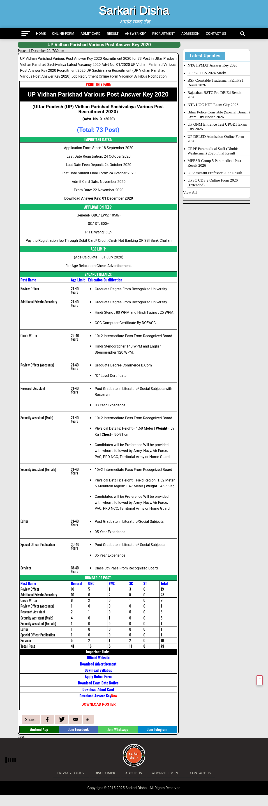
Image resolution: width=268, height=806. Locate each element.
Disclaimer (105, 773)
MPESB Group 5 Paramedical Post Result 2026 (214, 163)
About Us (133, 773)
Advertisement (166, 773)
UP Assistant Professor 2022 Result (214, 173)
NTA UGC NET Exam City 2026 (212, 105)
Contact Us (216, 34)
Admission (190, 34)
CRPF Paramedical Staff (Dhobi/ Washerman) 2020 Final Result (212, 151)
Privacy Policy (71, 773)
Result (112, 34)
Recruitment (163, 34)
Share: (31, 719)
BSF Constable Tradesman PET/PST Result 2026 (215, 82)
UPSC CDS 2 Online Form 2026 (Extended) (212, 182)
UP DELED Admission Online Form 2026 (215, 138)
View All (190, 192)
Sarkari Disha (134, 10)
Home (41, 34)
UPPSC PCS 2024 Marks (206, 73)
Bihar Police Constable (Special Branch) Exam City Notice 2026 (218, 114)
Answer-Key (135, 34)
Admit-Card (90, 34)
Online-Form (63, 34)
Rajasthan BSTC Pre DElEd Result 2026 (214, 94)
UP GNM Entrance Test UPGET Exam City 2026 (217, 126)
